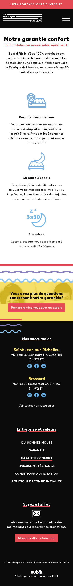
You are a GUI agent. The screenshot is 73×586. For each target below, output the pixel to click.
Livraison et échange (36, 465)
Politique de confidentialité (37, 481)
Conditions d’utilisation (36, 473)
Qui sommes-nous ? (36, 442)
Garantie (36, 450)
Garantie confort (36, 458)
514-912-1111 (37, 359)
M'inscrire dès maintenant (36, 538)
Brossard (36, 378)
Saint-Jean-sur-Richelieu (37, 349)
